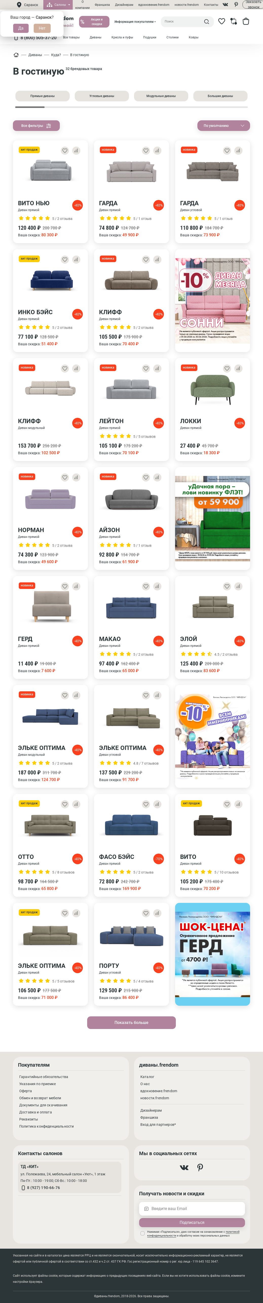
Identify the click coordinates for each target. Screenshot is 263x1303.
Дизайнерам (124, 5)
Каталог (147, 1077)
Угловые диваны (101, 96)
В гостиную (79, 55)
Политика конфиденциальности (46, 1126)
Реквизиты (28, 1119)
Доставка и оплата (35, 1112)
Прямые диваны (42, 96)
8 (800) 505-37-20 (35, 38)
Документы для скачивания (43, 1105)
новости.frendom (187, 5)
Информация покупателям (134, 22)
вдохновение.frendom (154, 5)
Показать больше (131, 1022)
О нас (145, 1084)
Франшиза (102, 5)
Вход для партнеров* (158, 1125)
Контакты (211, 5)
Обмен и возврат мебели (40, 1098)
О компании (82, 5)
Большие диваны (220, 96)
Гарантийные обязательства (43, 1077)
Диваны (35, 55)
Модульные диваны (161, 96)
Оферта (25, 1091)
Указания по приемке (37, 1084)
